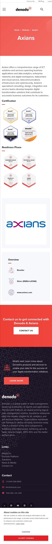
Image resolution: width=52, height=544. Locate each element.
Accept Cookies (26, 538)
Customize (26, 532)
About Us (6, 453)
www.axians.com (24, 292)
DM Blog (41, 1)
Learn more (16, 380)
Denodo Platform (10, 456)
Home (16, 30)
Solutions (6, 459)
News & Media (9, 462)
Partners (25, 30)
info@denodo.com (11, 487)
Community (31, 1)
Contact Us (26, 330)
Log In (50, 1)
